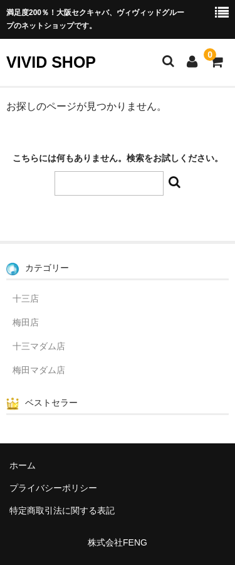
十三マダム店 (39, 346)
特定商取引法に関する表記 (62, 510)
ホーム (22, 465)
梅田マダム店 (39, 370)
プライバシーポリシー (53, 488)
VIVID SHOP (51, 62)
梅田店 (26, 322)
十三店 (26, 298)
